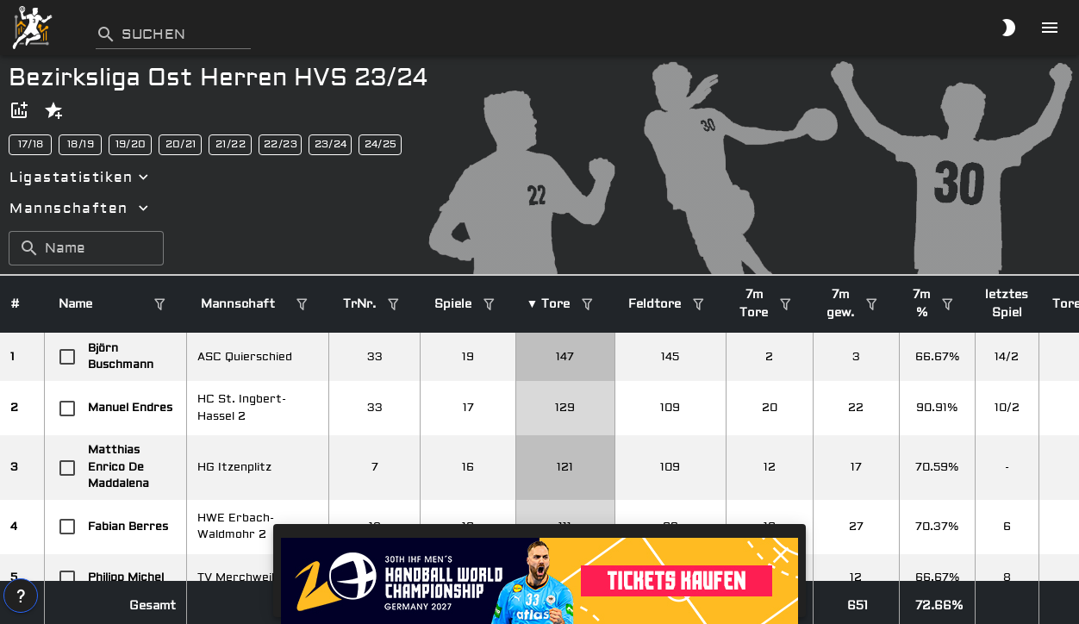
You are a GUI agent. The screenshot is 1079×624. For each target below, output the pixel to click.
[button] (19, 110)
